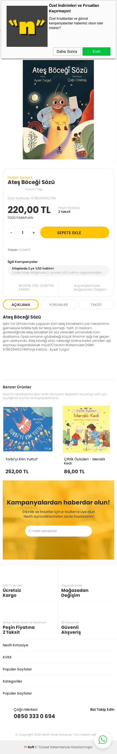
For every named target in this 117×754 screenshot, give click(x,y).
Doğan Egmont (20, 177)
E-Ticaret (42, 747)
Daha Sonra (67, 51)
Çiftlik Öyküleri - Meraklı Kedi (84, 461)
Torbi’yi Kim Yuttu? (21, 459)
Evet (96, 51)
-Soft (29, 747)
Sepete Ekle (82, 232)
